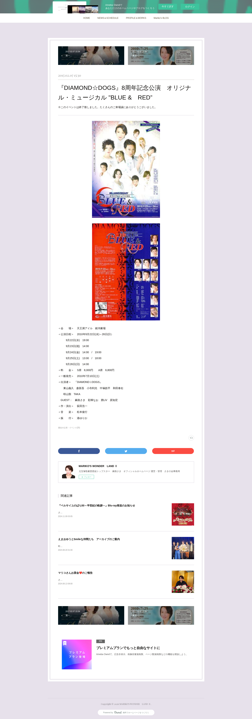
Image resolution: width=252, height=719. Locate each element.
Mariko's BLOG (161, 18)
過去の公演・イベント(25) (69, 428)
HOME (86, 18)
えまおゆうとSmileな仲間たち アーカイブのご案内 (89, 539)
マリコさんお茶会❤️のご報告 (75, 572)
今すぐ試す (168, 6)
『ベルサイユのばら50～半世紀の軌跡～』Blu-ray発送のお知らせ (96, 505)
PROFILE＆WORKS (136, 18)
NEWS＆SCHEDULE (107, 18)
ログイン (190, 6)
